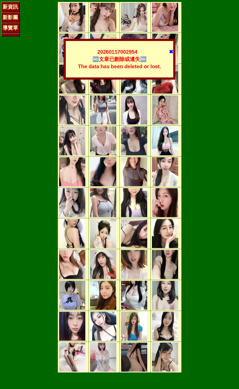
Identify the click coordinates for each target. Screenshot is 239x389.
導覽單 (10, 28)
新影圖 (10, 17)
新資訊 (10, 7)
